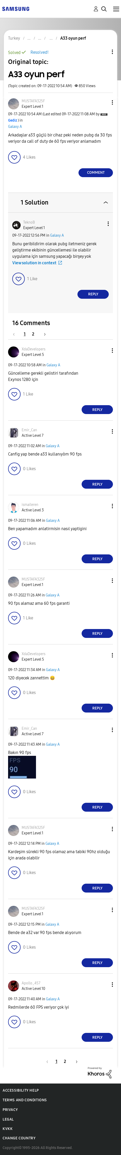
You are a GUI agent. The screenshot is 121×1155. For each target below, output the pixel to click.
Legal (8, 1119)
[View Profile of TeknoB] (29, 222)
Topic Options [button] (103, 52)
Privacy (10, 1110)
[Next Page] (43, 334)
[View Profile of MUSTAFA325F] (33, 101)
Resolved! (40, 52)
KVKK (8, 1129)
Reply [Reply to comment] (93, 294)
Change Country (19, 1138)
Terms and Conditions (25, 1100)
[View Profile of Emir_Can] (29, 430)
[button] (103, 102)
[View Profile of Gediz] (12, 120)
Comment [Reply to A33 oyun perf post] (96, 172)
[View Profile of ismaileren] (30, 504)
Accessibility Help (21, 1090)
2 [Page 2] (33, 334)
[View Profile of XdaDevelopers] (33, 349)
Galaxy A (15, 126)
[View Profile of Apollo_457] (31, 983)
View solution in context (34, 262)
